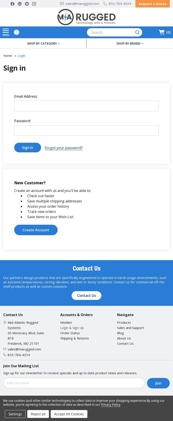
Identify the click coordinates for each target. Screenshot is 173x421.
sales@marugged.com (79, 3)
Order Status (70, 332)
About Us (124, 337)
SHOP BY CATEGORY (42, 43)
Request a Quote (152, 4)
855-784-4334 (117, 3)
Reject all (38, 414)
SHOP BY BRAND (128, 43)
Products (124, 322)
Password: (22, 120)
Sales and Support (130, 327)
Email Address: (26, 96)
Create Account (35, 229)
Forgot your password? (64, 147)
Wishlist (66, 322)
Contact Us (86, 294)
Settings (15, 414)
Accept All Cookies (69, 414)
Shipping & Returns (74, 337)
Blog (120, 332)
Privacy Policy (110, 404)
